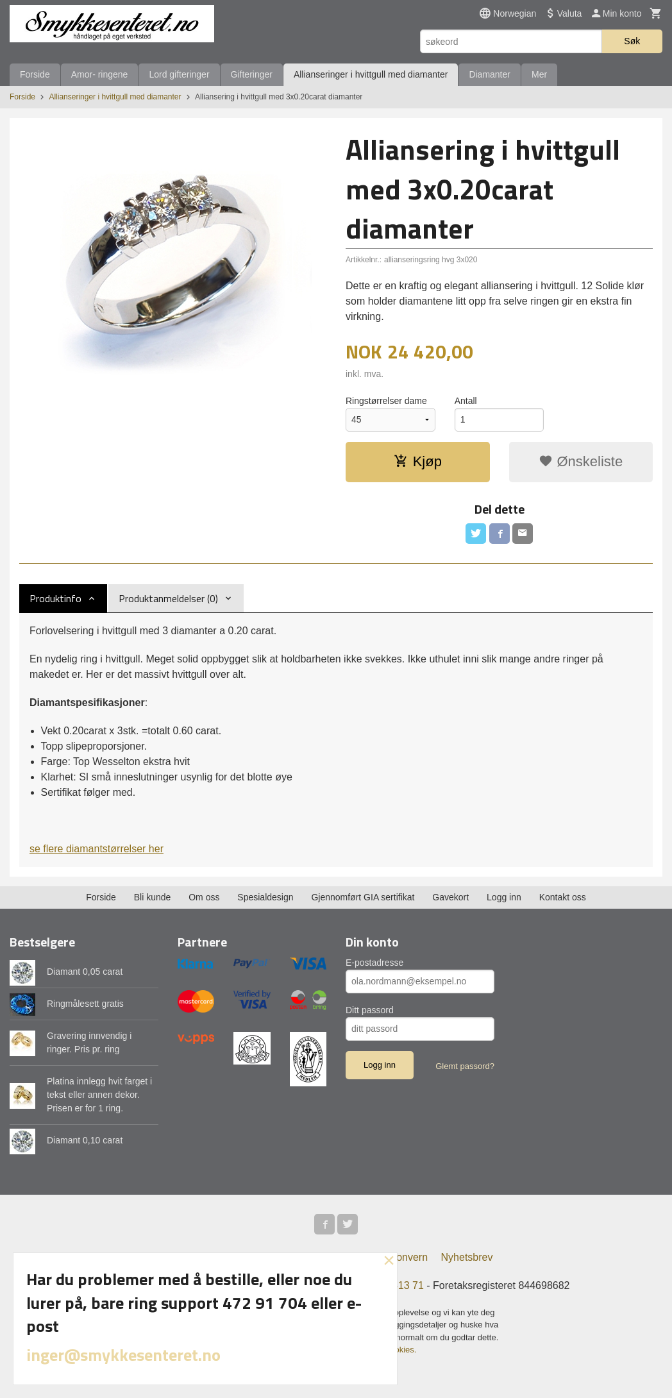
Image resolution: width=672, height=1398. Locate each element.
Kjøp (418, 461)
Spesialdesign (265, 897)
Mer (539, 74)
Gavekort (450, 897)
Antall (466, 401)
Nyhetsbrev (467, 1257)
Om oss (204, 897)
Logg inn (504, 897)
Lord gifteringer (179, 74)
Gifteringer (252, 74)
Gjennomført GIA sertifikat (362, 897)
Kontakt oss (562, 897)
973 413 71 (398, 1285)
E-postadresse (374, 962)
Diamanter (489, 74)
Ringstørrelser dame (386, 401)
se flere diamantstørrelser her (96, 848)
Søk (632, 41)
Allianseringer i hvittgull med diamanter (371, 74)
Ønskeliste (581, 461)
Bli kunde (152, 897)
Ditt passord (370, 1010)
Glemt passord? (464, 1066)
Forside (35, 74)
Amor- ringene (99, 74)
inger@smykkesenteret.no (123, 1354)
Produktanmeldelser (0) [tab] (168, 598)
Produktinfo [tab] (55, 598)
